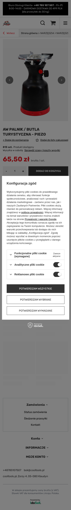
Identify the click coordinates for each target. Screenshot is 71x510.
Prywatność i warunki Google (40, 219)
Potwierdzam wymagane (35, 310)
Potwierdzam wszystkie (35, 288)
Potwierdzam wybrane (35, 299)
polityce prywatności (32, 212)
